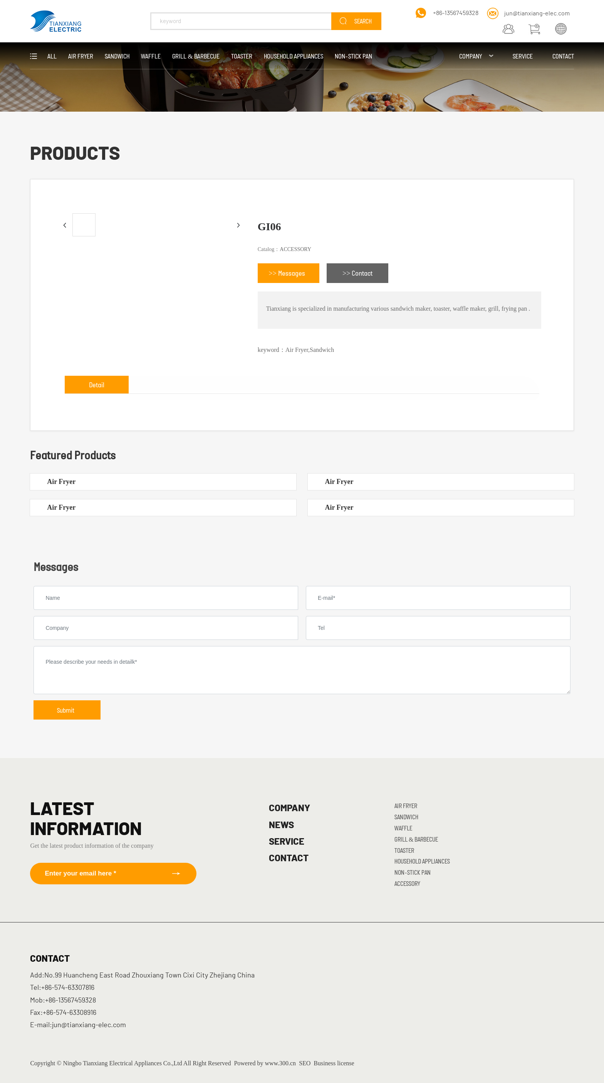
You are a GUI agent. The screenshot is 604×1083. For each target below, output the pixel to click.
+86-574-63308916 (69, 1012)
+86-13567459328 (455, 13)
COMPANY (289, 808)
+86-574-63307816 (67, 987)
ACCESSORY (295, 249)
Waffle (403, 828)
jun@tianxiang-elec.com (537, 13)
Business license (334, 1063)
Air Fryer (61, 481)
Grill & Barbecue (416, 839)
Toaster (404, 850)
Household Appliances (422, 861)
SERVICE (286, 842)
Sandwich (406, 816)
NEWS (281, 825)
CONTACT (289, 858)
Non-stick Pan (412, 872)
